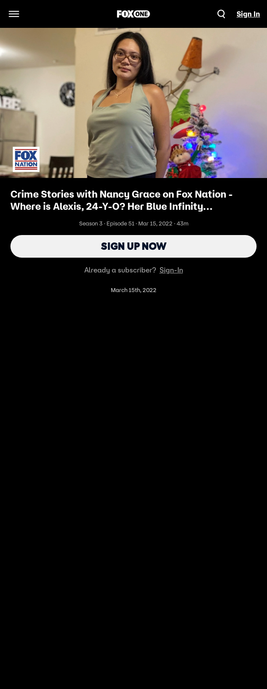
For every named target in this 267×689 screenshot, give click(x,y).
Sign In (248, 14)
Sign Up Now (134, 246)
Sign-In (171, 270)
